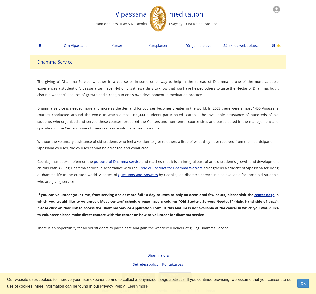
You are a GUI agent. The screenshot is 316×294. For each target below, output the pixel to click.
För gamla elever (199, 45)
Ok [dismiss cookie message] (303, 283)
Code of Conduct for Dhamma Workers (171, 168)
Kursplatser (158, 45)
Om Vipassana (76, 45)
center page (264, 194)
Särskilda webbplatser (241, 45)
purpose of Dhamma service (117, 161)
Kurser (116, 45)
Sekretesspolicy (145, 264)
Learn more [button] (137, 286)
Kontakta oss (172, 264)
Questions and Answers (138, 174)
